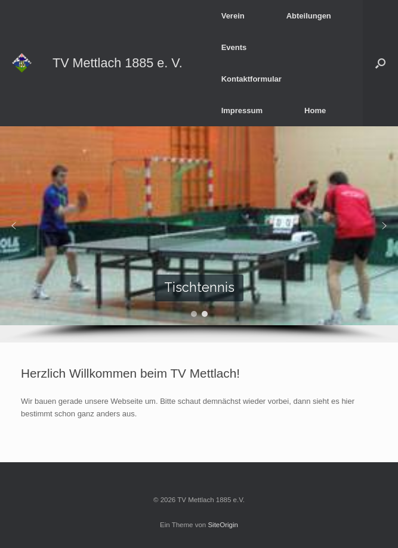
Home (315, 110)
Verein (233, 15)
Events (234, 47)
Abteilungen (308, 15)
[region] (199, 234)
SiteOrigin (223, 524)
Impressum (242, 110)
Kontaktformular (251, 78)
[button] (380, 63)
